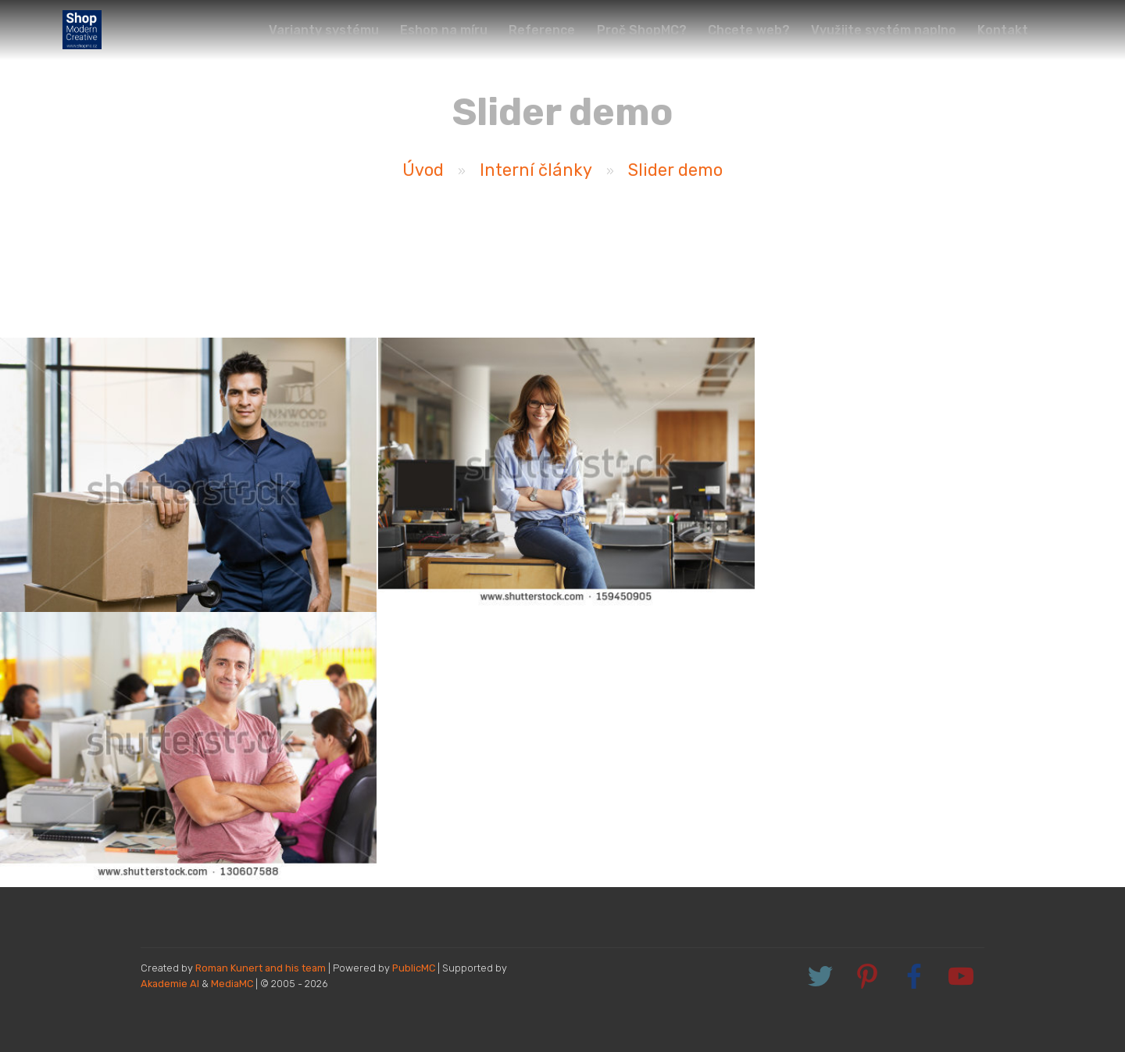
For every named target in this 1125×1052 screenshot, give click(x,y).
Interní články (536, 170)
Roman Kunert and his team (261, 968)
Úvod (423, 170)
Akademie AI (170, 983)
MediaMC (232, 983)
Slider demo (675, 170)
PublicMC (413, 968)
